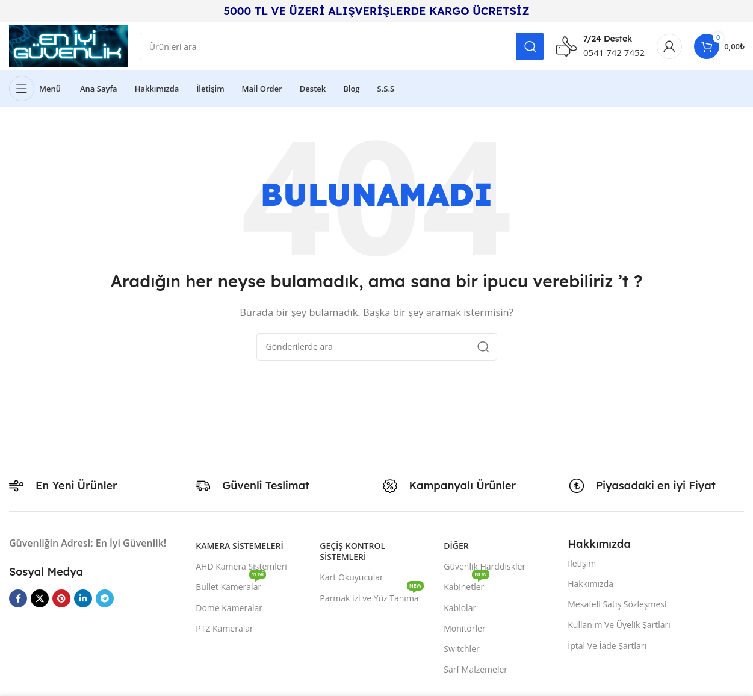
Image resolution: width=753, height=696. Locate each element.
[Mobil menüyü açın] (35, 88)
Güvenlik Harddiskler (484, 566)
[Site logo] (68, 45)
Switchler (461, 648)
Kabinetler (466, 584)
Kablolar (460, 608)
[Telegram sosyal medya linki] (105, 598)
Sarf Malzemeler (475, 669)
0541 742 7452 (614, 52)
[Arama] (342, 46)
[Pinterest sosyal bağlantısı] (61, 598)
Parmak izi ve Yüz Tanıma (372, 596)
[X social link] (40, 598)
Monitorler (464, 628)
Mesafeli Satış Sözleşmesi (617, 604)
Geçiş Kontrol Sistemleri (352, 551)
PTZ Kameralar (224, 628)
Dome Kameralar (229, 608)
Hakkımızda (590, 583)
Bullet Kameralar (231, 584)
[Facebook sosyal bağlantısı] (18, 598)
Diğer (456, 546)
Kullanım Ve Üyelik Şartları (619, 624)
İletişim (582, 563)
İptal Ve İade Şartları (607, 645)
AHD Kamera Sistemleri (241, 566)
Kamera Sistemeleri (239, 546)
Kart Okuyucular (351, 577)
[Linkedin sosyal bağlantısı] (83, 598)
